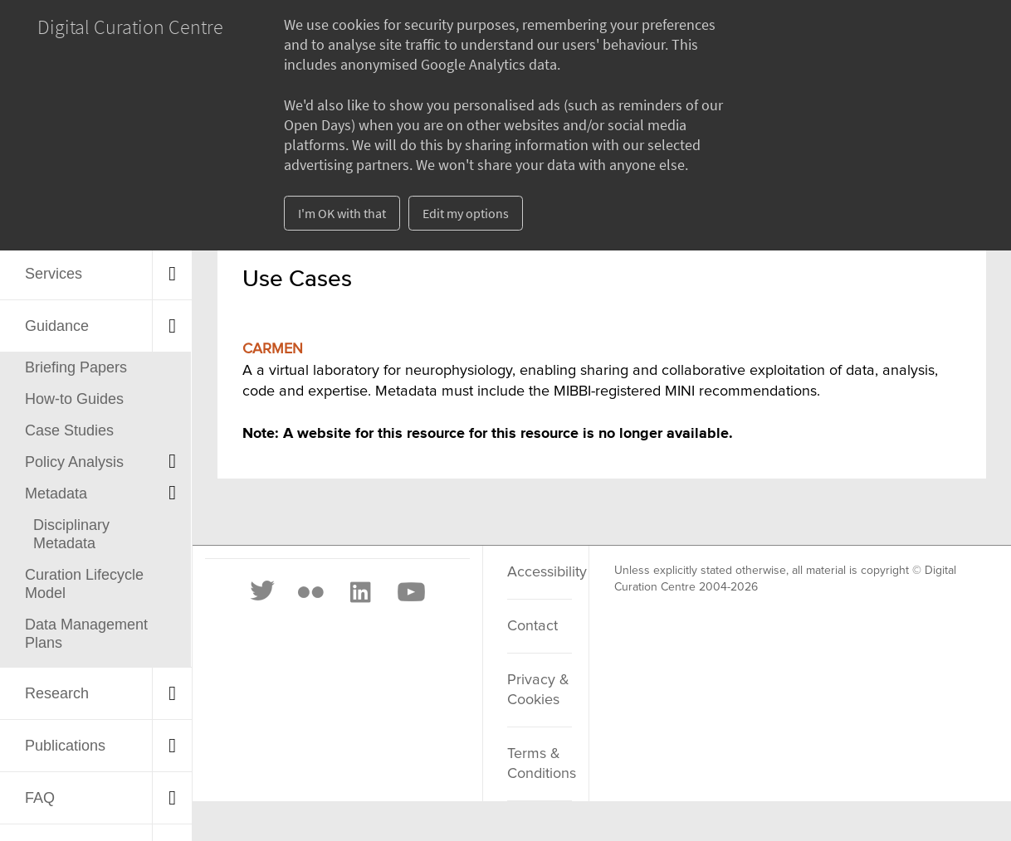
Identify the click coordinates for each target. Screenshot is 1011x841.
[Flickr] (310, 592)
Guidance (57, 326)
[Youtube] (410, 592)
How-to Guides (74, 399)
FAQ (40, 798)
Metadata (56, 493)
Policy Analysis (74, 462)
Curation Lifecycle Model (84, 583)
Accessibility (539, 572)
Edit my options (465, 213)
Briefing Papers (76, 367)
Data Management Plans (86, 633)
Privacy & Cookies (538, 690)
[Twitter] (263, 592)
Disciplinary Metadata (71, 534)
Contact (532, 626)
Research (57, 693)
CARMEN (272, 349)
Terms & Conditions (539, 763)
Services (53, 273)
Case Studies (69, 430)
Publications (65, 745)
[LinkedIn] (359, 592)
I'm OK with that (342, 213)
